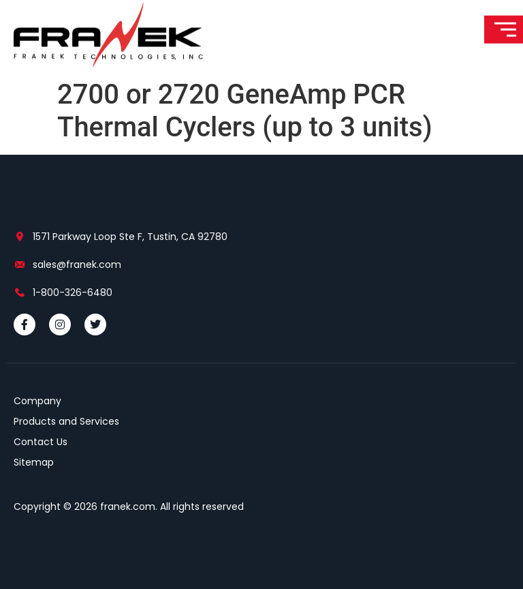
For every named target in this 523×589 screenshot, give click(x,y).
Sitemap (34, 462)
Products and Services (66, 421)
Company (37, 401)
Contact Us (40, 442)
